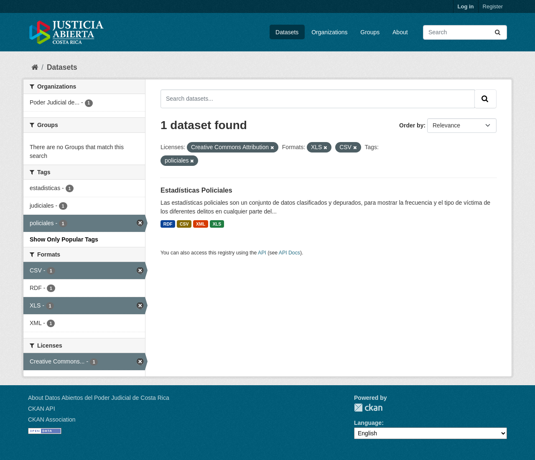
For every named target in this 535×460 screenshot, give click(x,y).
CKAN (368, 407)
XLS (217, 223)
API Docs (289, 253)
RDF (168, 223)
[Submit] (498, 32)
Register (493, 6)
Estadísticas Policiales (196, 190)
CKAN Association (52, 419)
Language (368, 422)
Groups (370, 32)
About (400, 32)
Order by (411, 125)
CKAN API (41, 408)
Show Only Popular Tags (64, 239)
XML (200, 223)
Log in (466, 6)
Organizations (329, 32)
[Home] (34, 67)
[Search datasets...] (465, 32)
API (262, 253)
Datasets (286, 32)
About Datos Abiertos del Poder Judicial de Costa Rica (98, 397)
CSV (184, 223)
